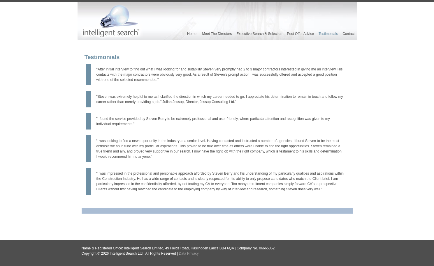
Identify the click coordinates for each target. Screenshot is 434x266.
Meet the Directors (217, 34)
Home (191, 34)
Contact (348, 34)
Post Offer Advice (300, 34)
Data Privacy (188, 253)
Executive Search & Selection (259, 34)
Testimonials (328, 34)
